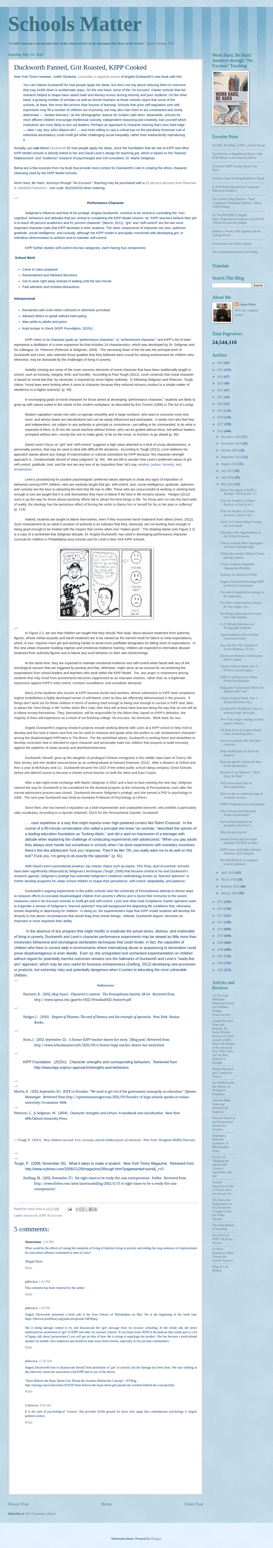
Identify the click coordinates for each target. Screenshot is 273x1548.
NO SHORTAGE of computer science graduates (239, 862)
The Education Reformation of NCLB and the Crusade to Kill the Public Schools (222, 1209)
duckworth (31, 1215)
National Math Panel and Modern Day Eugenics (221, 1106)
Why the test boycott (233, 832)
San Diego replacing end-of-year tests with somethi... (240, 615)
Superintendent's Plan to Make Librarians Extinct (239, 636)
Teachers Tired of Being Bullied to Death (238, 178)
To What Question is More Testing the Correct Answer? (223, 1254)
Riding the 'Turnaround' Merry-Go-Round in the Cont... (242, 689)
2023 (220, 383)
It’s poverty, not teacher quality (232, 243)
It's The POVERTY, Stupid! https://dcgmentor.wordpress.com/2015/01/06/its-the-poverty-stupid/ (238, 218)
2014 (220, 908)
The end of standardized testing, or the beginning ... (242, 594)
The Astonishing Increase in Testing (235, 252)
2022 (220, 390)
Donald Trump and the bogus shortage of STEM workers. (239, 841)
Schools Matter (75, 23)
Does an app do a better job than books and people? (240, 763)
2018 (220, 417)
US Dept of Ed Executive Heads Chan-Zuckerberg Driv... (240, 732)
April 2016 (228, 872)
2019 (220, 410)
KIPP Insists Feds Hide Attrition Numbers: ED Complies (240, 851)
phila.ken (31, 1281)
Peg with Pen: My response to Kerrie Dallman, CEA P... (239, 647)
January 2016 (230, 893)
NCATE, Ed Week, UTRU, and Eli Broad (238, 145)
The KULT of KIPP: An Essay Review (222, 1239)
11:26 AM (45, 1361)
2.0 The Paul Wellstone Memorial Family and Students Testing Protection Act (223, 1005)
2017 (220, 424)
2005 (220, 970)
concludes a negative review (99, 76)
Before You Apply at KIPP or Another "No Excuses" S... (238, 492)
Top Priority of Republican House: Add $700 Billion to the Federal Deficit (237, 156)
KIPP (42, 1215)
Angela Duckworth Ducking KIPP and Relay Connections (241, 583)
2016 (220, 431)
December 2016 (231, 437)
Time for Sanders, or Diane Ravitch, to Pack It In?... (237, 502)
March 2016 (229, 879)
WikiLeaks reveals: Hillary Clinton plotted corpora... (242, 555)
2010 (220, 936)
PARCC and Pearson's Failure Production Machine (239, 679)
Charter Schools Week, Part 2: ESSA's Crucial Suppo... (239, 668)
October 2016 (230, 450)
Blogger (156, 1538)
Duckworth (58, 148)
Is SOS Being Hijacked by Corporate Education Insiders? (235, 189)
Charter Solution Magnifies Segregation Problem (237, 566)
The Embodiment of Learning (223, 1227)
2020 (220, 404)
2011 (220, 929)
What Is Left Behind (220, 1268)
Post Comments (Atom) (40, 1513)
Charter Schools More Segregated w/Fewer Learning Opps (241, 545)
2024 (220, 376)
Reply (29, 1268)
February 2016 (230, 886)
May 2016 (228, 484)
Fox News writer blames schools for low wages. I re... (240, 604)
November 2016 (231, 443)
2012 (220, 922)
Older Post (193, 1504)
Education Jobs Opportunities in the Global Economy (240, 534)
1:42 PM (44, 1281)
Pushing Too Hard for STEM (238, 575)
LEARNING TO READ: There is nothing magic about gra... (241, 710)
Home (106, 1504)
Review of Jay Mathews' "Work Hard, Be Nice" (240, 774)
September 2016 (231, 457)
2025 (220, 370)
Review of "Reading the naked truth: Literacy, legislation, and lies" (221, 1166)
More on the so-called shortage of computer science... (241, 795)
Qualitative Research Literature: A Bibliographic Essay (221, 1143)
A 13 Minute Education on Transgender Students (237, 626)
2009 (220, 942)
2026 (220, 363)
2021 (220, 397)
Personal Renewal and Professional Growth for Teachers (223, 1123)
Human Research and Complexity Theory (223, 1072)
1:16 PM (48, 1242)
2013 (220, 915)
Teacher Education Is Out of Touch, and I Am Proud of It (223, 1188)
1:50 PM (44, 1308)
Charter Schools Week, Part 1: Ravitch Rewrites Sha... (239, 700)
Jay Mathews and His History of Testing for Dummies (223, 1088)
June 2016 (228, 477)
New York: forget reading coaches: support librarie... (242, 721)
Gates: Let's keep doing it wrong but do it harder (240, 523)
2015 (220, 902)
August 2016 (229, 464)
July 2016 (227, 471)
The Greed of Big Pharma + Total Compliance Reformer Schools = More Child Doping (237, 202)
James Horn (247, 304)
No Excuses (54, 1215)
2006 (220, 963)
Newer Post (18, 1504)
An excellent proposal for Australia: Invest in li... (236, 823)
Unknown (31, 1405)
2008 (220, 949)
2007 (220, 956)
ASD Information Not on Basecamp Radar (236, 785)
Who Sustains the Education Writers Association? (238, 813)
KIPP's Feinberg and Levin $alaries (242, 804)
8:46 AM (45, 1405)
